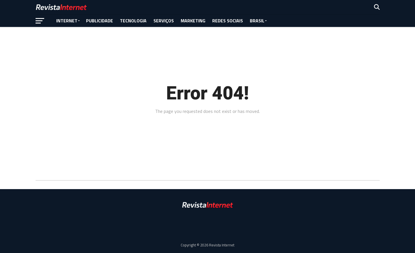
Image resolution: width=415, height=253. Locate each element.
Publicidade (99, 20)
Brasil (257, 20)
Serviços (163, 20)
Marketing (193, 20)
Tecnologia (133, 20)
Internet (66, 20)
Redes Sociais (227, 20)
